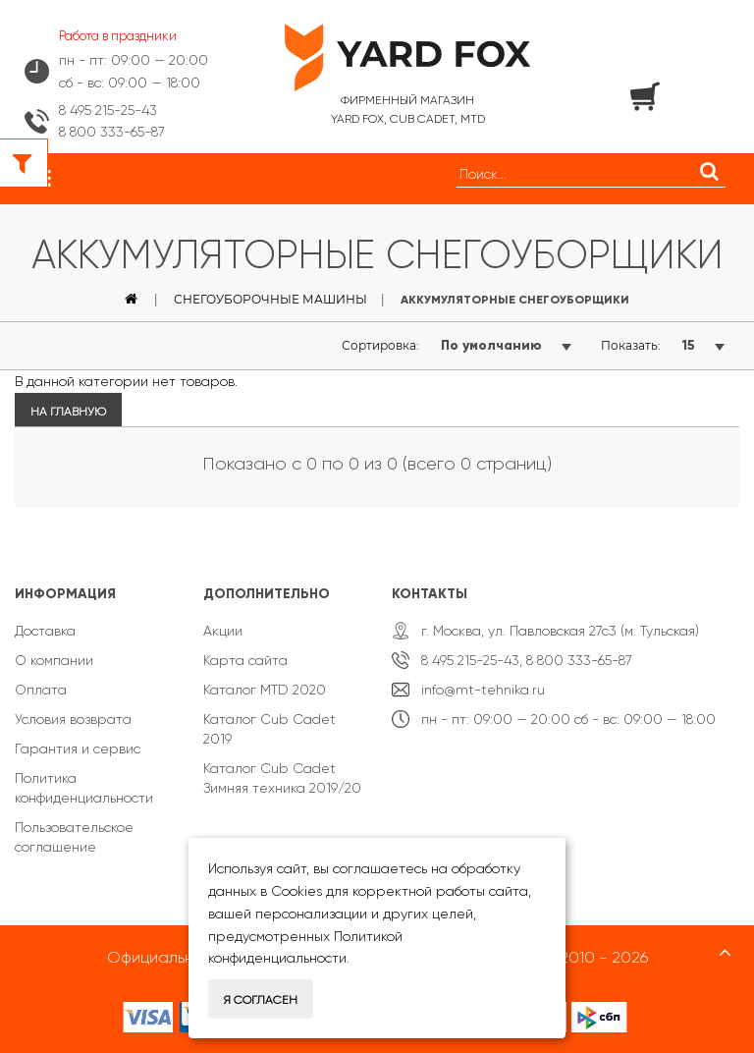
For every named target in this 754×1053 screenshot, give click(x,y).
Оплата (41, 689)
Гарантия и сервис (77, 748)
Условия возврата (73, 719)
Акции (222, 630)
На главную (68, 411)
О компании (54, 660)
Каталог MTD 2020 (264, 689)
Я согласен (260, 1000)
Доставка (45, 630)
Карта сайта (245, 660)
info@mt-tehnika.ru (483, 689)
